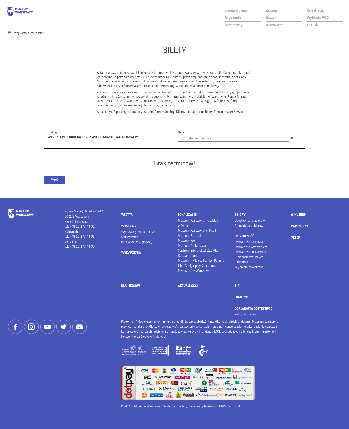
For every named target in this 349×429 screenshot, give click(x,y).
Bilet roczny (234, 25)
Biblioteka (241, 262)
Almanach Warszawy (249, 257)
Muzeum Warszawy (20, 11)
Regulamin (233, 18)
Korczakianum (187, 255)
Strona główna (236, 10)
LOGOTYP (241, 297)
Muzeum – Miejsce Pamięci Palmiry (201, 260)
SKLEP (295, 237)
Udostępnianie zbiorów (250, 220)
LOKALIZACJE (187, 215)
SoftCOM (234, 406)
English (312, 25)
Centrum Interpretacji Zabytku (198, 250)
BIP (237, 286)
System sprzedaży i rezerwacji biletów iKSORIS (194, 406)
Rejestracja (315, 10)
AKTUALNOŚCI (188, 286)
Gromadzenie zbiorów (249, 225)
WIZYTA (127, 215)
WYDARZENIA (131, 252)
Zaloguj (271, 10)
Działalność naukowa (249, 242)
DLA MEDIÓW (130, 286)
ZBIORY (240, 215)
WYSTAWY (128, 226)
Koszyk (271, 18)
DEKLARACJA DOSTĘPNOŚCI (254, 308)
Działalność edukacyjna (250, 252)
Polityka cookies (245, 314)
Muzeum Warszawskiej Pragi (197, 230)
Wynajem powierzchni (249, 267)
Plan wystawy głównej (136, 242)
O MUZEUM (299, 215)
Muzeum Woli (187, 240)
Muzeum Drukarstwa (192, 245)
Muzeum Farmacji (189, 235)
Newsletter (274, 25)
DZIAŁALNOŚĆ (244, 236)
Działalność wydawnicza (251, 247)
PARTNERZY (299, 226)
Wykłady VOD (318, 18)
